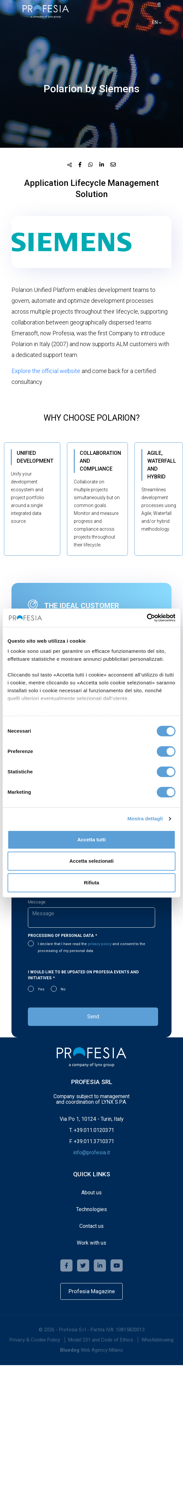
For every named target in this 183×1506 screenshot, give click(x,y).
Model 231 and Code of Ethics (100, 1340)
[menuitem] (34, 1340)
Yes (41, 989)
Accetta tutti (91, 839)
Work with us (91, 1243)
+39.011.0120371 (94, 1130)
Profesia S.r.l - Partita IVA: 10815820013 (102, 1330)
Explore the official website (45, 370)
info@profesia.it (91, 1152)
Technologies (91, 1209)
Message (36, 901)
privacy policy (100, 944)
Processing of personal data (61, 935)
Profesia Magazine (92, 1291)
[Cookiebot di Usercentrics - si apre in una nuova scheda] (146, 617)
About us (91, 1192)
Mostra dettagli (145, 818)
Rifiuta (91, 882)
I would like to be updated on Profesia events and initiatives (83, 975)
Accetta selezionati (91, 861)
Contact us (91, 1226)
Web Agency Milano (102, 1350)
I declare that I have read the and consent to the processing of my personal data (91, 947)
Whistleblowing (157, 1340)
